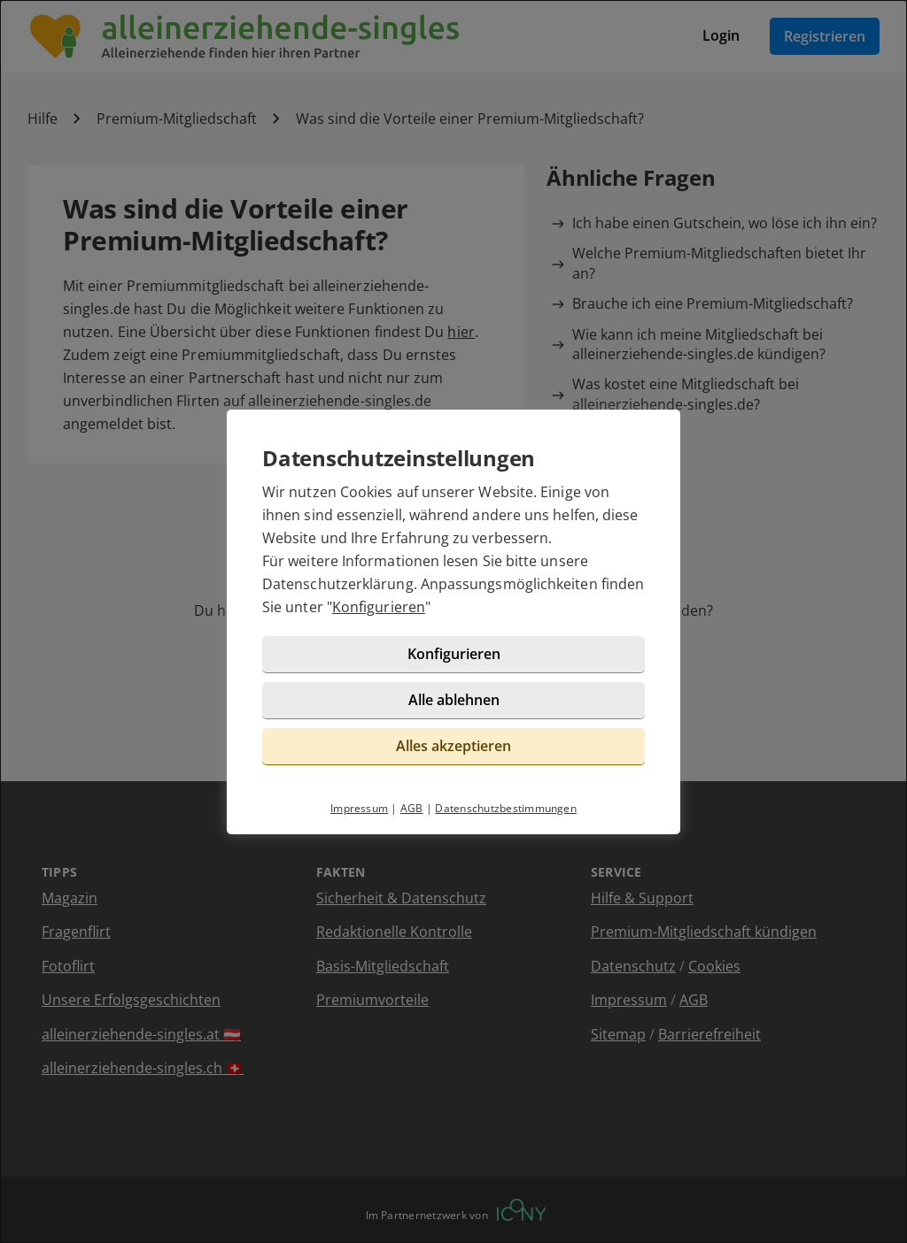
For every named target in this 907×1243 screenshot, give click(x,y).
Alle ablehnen (454, 700)
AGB (411, 808)
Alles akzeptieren (453, 746)
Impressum (359, 808)
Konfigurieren (378, 607)
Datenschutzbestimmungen (506, 808)
